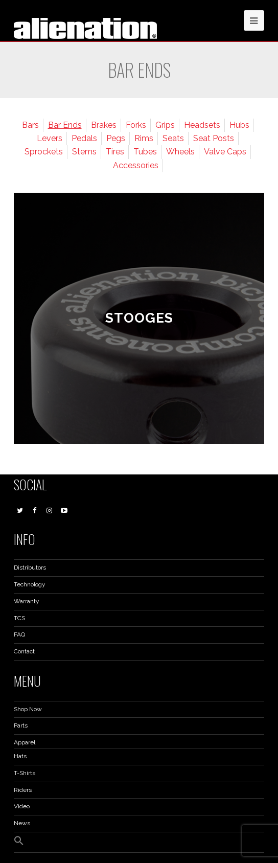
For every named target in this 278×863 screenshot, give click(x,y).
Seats (173, 138)
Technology (29, 584)
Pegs (115, 138)
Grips (165, 125)
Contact (24, 651)
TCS (19, 618)
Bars (30, 125)
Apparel (24, 742)
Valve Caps (225, 151)
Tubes (145, 151)
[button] (19, 843)
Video (22, 806)
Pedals (84, 138)
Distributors (30, 567)
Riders (23, 789)
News (22, 823)
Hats (20, 756)
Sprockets (44, 151)
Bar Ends (65, 125)
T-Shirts (24, 773)
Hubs (239, 125)
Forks (136, 125)
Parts (21, 725)
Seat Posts (213, 138)
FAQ (19, 634)
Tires (115, 151)
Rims (143, 138)
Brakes (104, 125)
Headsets (202, 125)
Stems (84, 151)
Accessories (135, 165)
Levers (49, 138)
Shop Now (28, 709)
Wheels (180, 151)
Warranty (26, 601)
